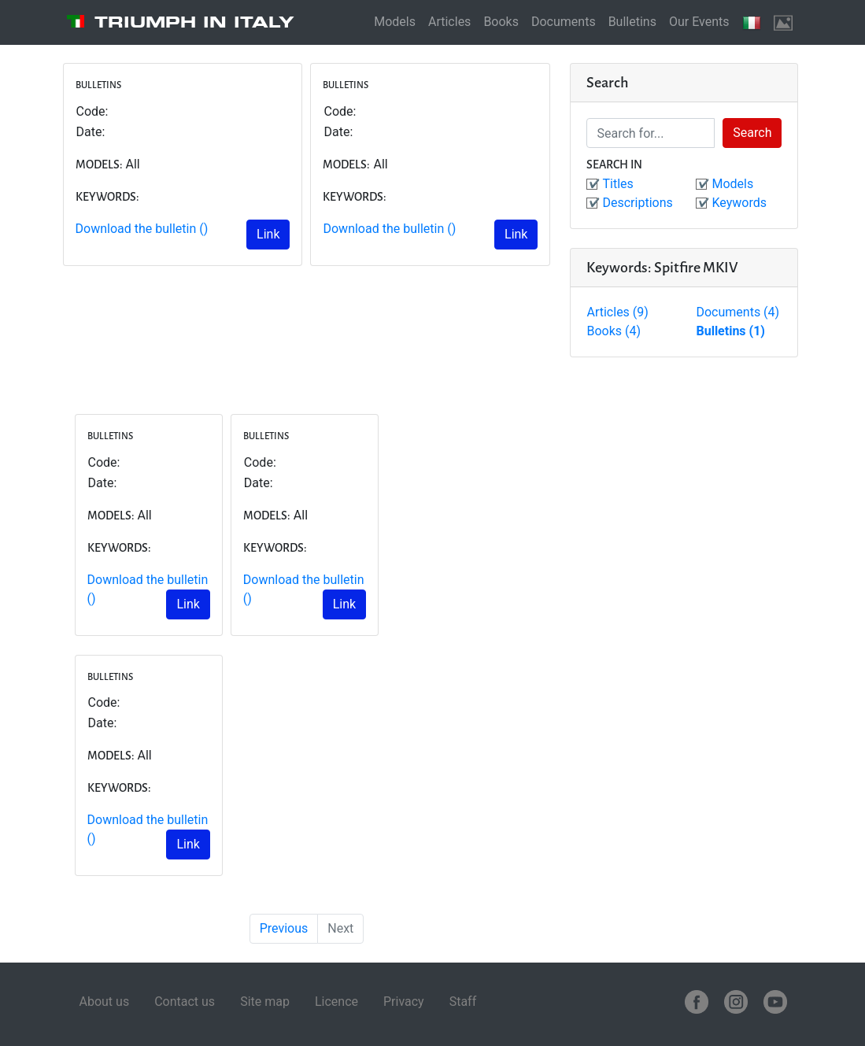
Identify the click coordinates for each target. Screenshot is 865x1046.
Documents (563, 21)
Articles (449, 21)
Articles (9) (617, 312)
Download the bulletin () (142, 228)
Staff (463, 1001)
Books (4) (613, 330)
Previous (284, 928)
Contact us (184, 1001)
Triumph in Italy (194, 22)
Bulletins (632, 21)
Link (268, 234)
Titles (617, 183)
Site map (265, 1001)
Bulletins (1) (730, 330)
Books (501, 21)
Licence (336, 1001)
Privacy (403, 1001)
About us (104, 1001)
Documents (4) (737, 312)
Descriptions (637, 202)
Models (395, 21)
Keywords (739, 202)
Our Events (699, 21)
